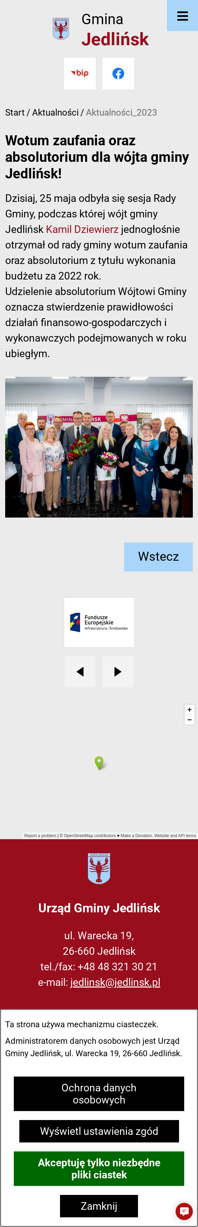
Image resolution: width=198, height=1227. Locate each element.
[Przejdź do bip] (80, 74)
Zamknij (99, 1206)
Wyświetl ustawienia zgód (99, 1131)
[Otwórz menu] (182, 15)
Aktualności (55, 112)
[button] (184, 1211)
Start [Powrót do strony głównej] (15, 112)
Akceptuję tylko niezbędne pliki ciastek (99, 1169)
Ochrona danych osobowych (99, 1094)
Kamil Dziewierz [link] (82, 229)
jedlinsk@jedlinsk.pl (115, 982)
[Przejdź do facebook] (118, 74)
